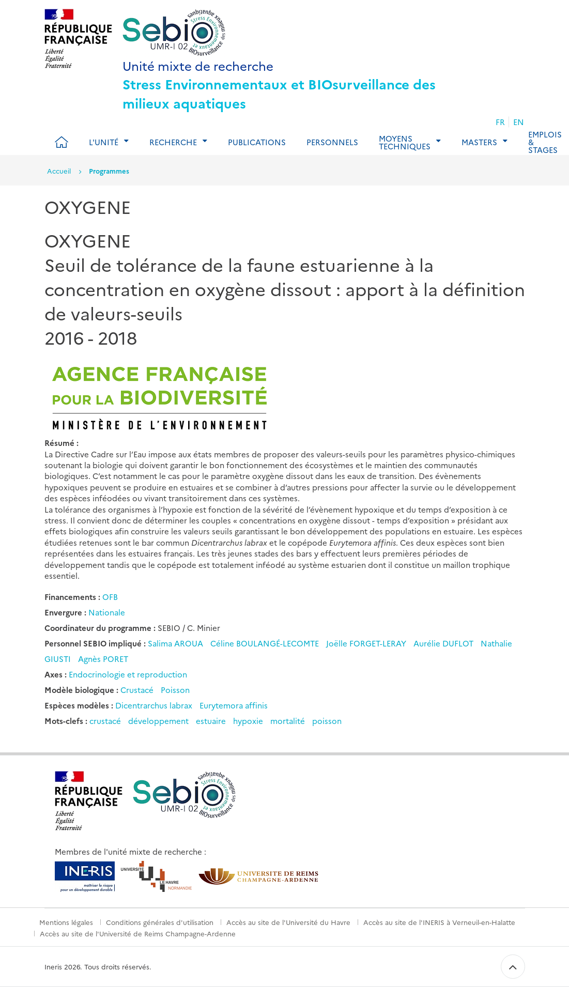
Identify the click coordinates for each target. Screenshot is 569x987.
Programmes (109, 170)
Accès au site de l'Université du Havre (288, 922)
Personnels (332, 141)
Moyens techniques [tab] (404, 142)
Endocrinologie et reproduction (128, 674)
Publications (257, 141)
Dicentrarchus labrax (153, 705)
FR (500, 121)
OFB (110, 596)
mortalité (287, 720)
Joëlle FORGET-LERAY (367, 643)
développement (158, 720)
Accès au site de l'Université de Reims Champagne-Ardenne (138, 933)
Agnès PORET (103, 658)
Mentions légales (66, 922)
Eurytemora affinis (233, 705)
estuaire (211, 720)
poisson (327, 720)
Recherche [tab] (173, 141)
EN (518, 121)
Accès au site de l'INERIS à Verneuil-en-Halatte (439, 922)
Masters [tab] (479, 141)
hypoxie (248, 720)
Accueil (59, 170)
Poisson (175, 689)
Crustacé (136, 689)
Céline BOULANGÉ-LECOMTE (265, 643)
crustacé (105, 720)
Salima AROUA (176, 643)
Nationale (106, 612)
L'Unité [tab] (103, 141)
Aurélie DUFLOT (444, 643)
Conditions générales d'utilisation (159, 922)
